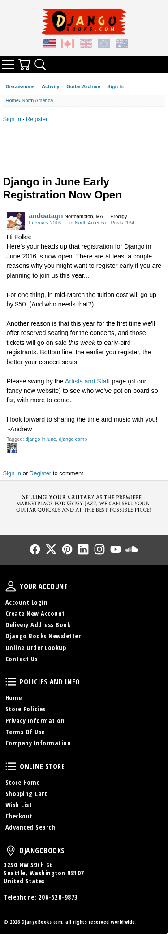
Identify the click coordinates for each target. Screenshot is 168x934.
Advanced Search (30, 827)
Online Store (11, 766)
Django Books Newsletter (43, 636)
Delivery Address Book (38, 624)
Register (36, 119)
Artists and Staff (87, 381)
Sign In (115, 86)
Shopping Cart (26, 793)
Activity (51, 86)
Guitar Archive (83, 86)
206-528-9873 (58, 897)
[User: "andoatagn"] (16, 221)
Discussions (20, 86)
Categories (8, 64)
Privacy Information (35, 720)
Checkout (19, 816)
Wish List (18, 805)
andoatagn (46, 216)
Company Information (38, 743)
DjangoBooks (11, 851)
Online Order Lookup (35, 647)
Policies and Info (11, 682)
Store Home (22, 782)
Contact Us (21, 658)
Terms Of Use (25, 731)
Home (13, 697)
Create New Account (35, 613)
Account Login (26, 602)
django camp (73, 439)
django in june (41, 439)
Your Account (11, 586)
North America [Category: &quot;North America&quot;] (90, 222)
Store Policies (25, 709)
